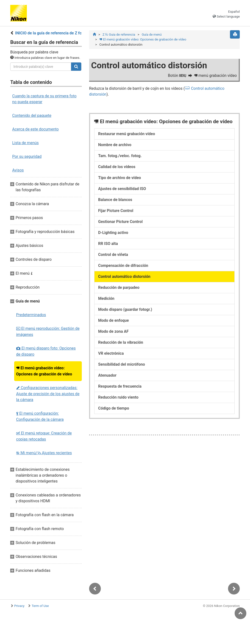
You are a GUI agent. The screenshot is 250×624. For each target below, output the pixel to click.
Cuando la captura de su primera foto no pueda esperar (44, 99)
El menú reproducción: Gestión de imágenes (48, 331)
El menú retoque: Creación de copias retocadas (44, 436)
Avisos (18, 170)
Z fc (119, 34)
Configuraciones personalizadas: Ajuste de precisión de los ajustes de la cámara (47, 393)
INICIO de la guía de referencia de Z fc (48, 33)
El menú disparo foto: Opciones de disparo (46, 351)
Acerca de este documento (35, 129)
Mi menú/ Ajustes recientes (44, 453)
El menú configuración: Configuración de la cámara (40, 416)
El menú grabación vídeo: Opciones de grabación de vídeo (44, 371)
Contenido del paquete (31, 115)
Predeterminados (31, 314)
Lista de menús (25, 143)
